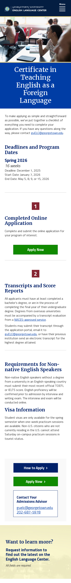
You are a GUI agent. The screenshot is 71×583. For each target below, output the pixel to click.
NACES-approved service (30, 319)
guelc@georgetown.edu (35, 507)
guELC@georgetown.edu (47, 133)
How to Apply (30, 467)
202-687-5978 (29, 512)
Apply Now (35, 249)
